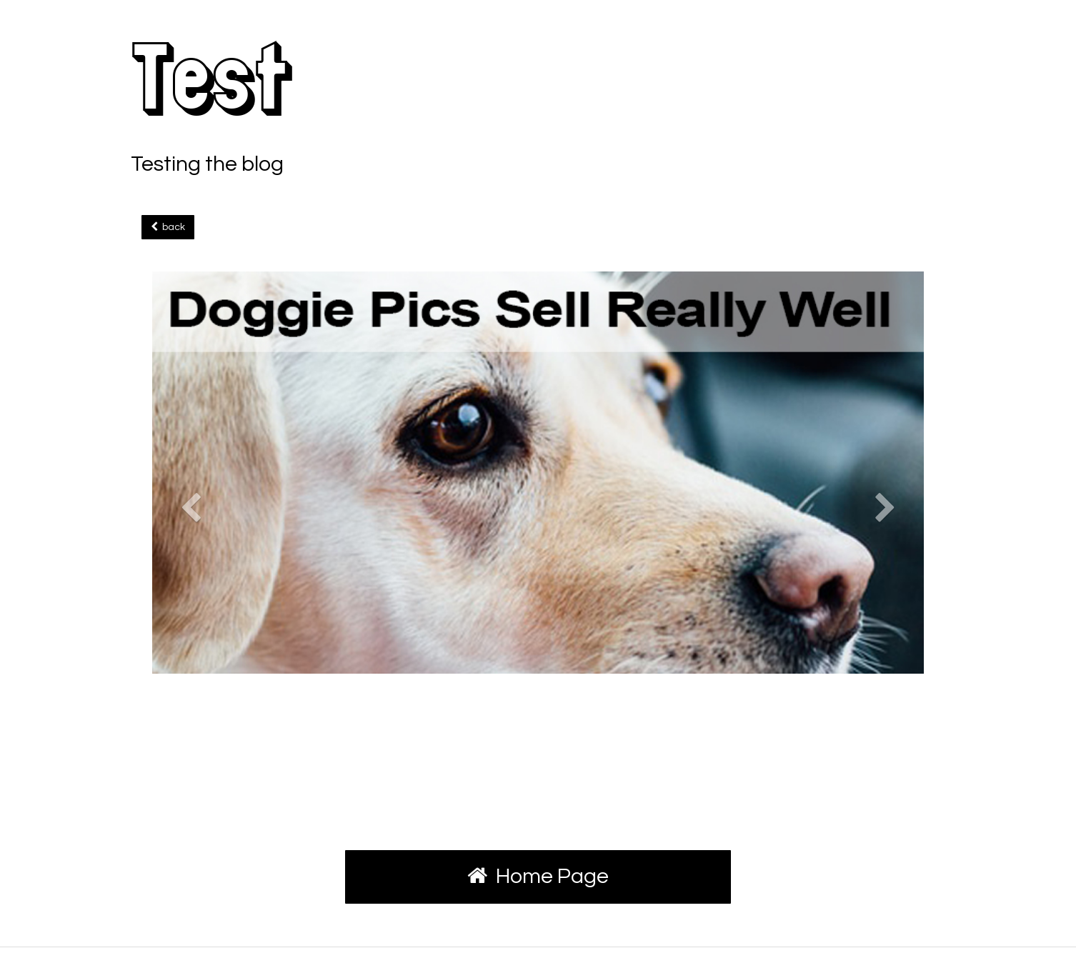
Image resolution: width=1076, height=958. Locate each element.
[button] (190, 636)
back (168, 226)
